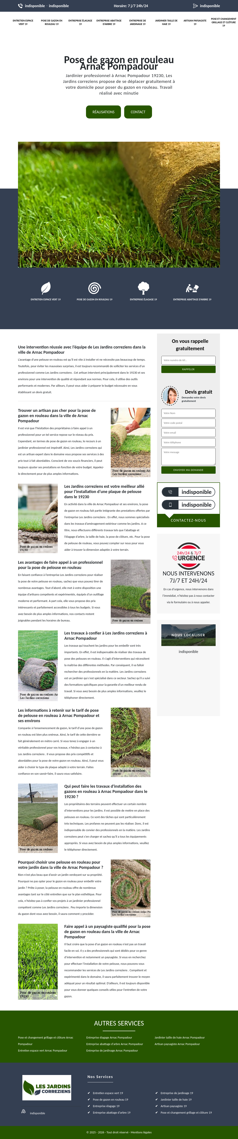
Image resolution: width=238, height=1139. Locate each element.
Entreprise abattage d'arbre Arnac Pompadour (114, 1044)
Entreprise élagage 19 (80, 22)
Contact (138, 112)
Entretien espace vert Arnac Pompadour (42, 1050)
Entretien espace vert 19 (23, 22)
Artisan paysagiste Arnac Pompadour (177, 1044)
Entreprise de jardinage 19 (137, 22)
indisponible (35, 5)
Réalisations (103, 112)
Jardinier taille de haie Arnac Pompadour (180, 1037)
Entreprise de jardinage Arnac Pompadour (112, 1050)
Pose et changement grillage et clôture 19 (223, 22)
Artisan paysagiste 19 (194, 22)
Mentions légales (141, 1132)
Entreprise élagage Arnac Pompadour (109, 1037)
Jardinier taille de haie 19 (166, 22)
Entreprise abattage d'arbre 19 (109, 22)
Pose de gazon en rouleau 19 (51, 22)
